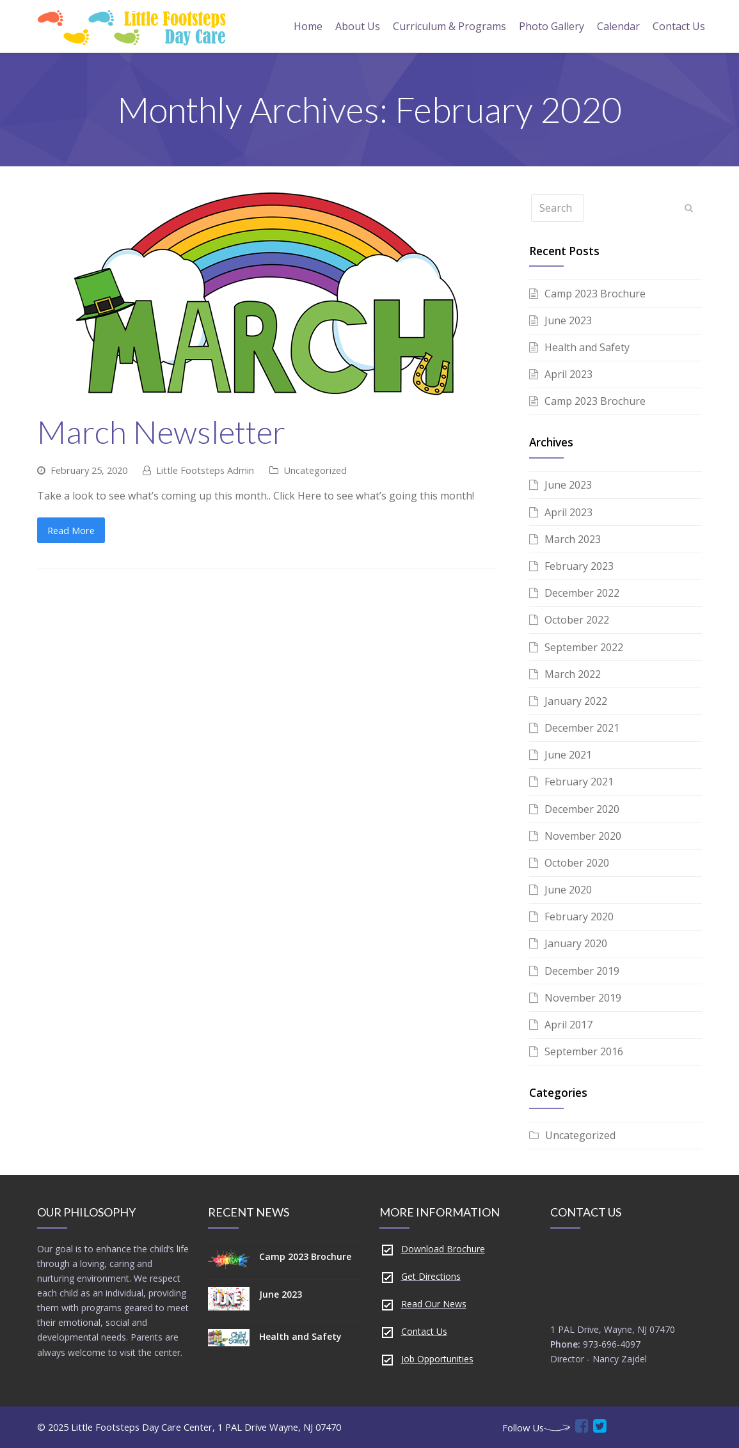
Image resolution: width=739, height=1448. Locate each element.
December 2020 (581, 809)
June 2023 (568, 320)
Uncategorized (315, 470)
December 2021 (581, 728)
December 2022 (581, 593)
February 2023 (579, 566)
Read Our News (433, 1304)
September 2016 (583, 1051)
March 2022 (572, 674)
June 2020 (568, 890)
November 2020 (582, 836)
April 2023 (568, 374)
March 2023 (572, 539)
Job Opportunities (437, 1359)
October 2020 (576, 863)
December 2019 (581, 971)
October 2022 (576, 620)
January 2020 (575, 943)
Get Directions (431, 1276)
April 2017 (568, 1025)
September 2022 (583, 647)
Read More (71, 530)
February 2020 (579, 916)
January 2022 (575, 701)
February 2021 (579, 782)
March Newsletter (161, 432)
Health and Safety (587, 347)
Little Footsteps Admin (205, 470)
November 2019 (582, 998)
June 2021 (568, 755)
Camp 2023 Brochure (595, 294)
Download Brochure (443, 1249)
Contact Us (424, 1331)
